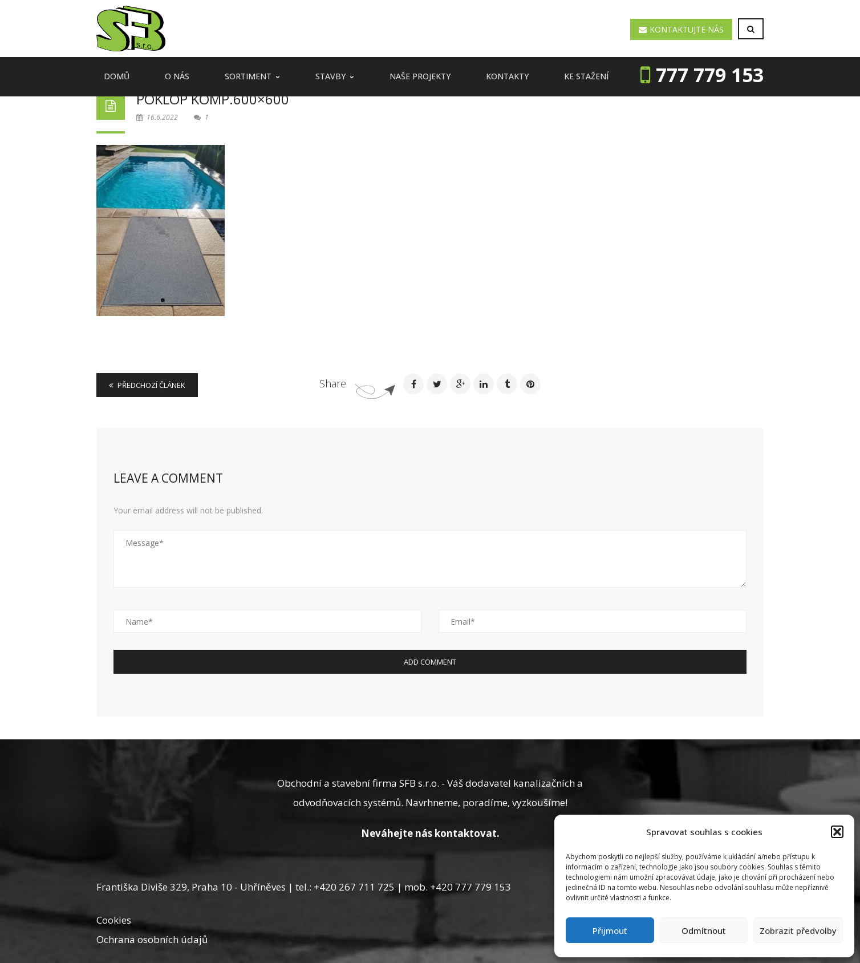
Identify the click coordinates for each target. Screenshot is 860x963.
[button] (837, 831)
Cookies (113, 919)
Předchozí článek (147, 385)
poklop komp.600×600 (212, 99)
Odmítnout (703, 930)
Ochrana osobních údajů (152, 939)
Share (332, 383)
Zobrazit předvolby (798, 930)
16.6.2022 (158, 117)
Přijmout (610, 930)
